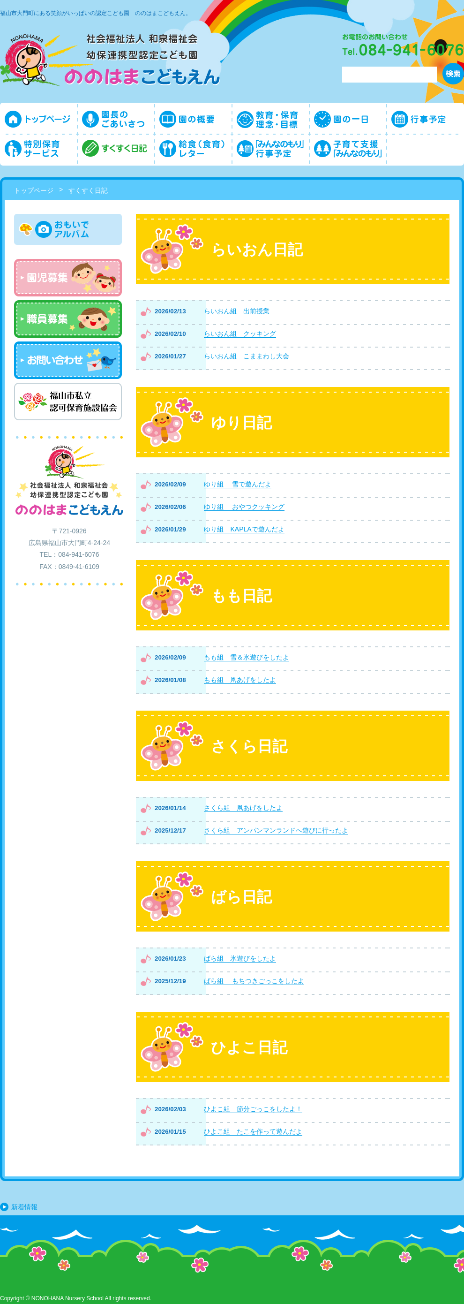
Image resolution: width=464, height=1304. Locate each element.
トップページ (33, 190)
